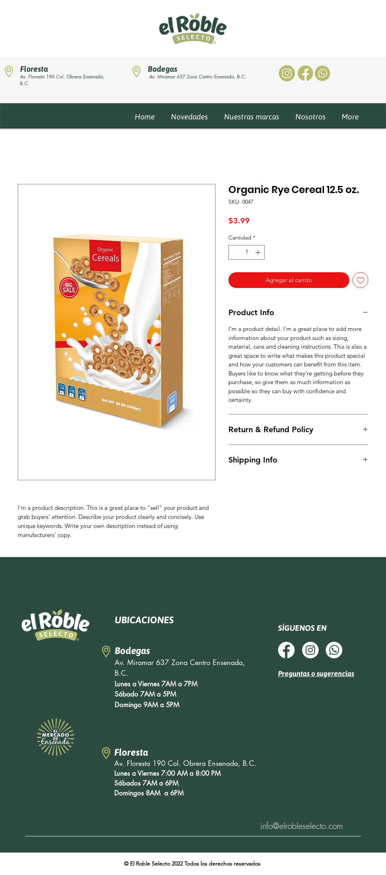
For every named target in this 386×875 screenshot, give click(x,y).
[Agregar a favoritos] (361, 280)
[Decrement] (234, 252)
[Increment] (259, 252)
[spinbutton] (246, 252)
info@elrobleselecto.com (301, 826)
